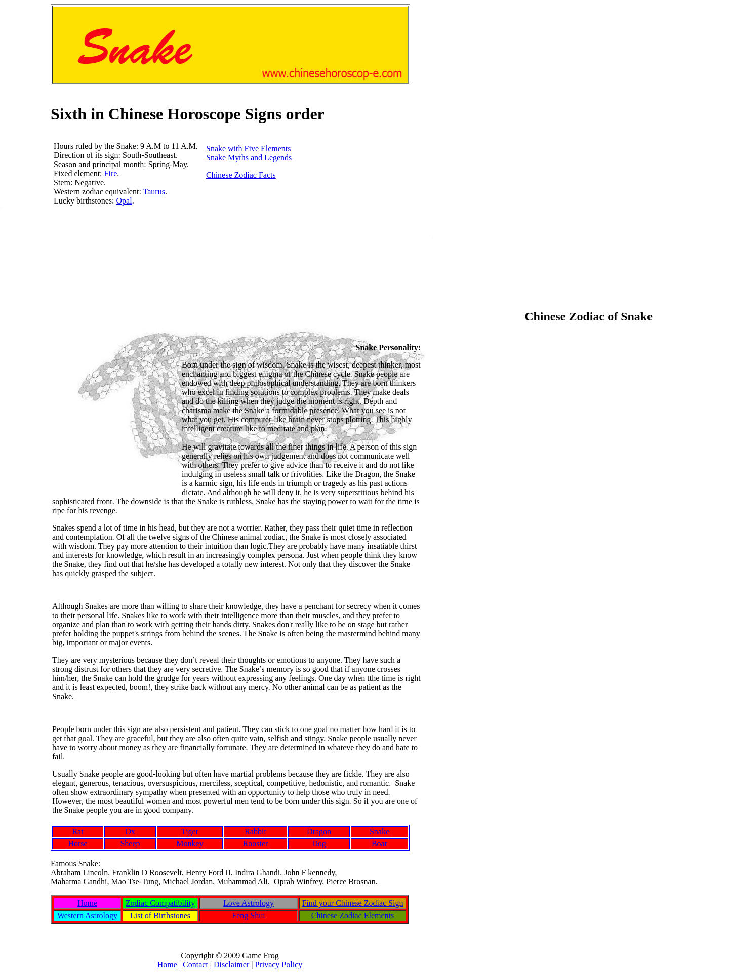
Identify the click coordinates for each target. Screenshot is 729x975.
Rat (77, 831)
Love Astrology (248, 903)
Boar (379, 843)
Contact (195, 964)
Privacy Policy (278, 964)
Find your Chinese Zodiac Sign (352, 903)
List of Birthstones (160, 915)
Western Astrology (87, 915)
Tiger (189, 831)
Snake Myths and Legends (249, 157)
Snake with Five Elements (248, 148)
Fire (110, 173)
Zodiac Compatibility (160, 903)
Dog (319, 843)
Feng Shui (248, 915)
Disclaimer (231, 964)
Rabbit (255, 831)
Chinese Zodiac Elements (352, 915)
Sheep (130, 843)
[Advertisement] (235, 277)
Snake (379, 831)
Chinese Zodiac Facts (241, 175)
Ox (130, 831)
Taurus (154, 191)
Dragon (319, 831)
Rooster (255, 843)
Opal (124, 200)
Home (87, 903)
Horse (77, 843)
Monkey (189, 843)
